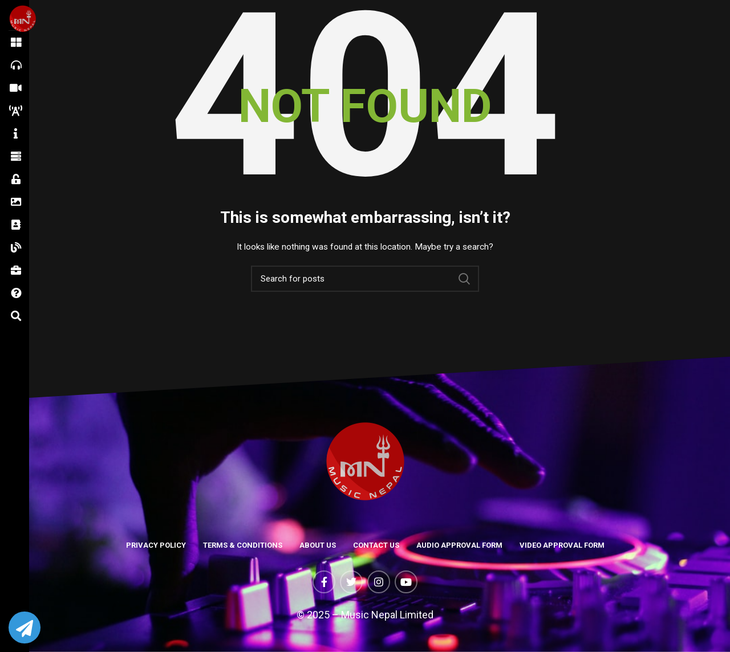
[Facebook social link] (324, 581)
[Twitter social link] (351, 581)
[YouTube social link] (406, 581)
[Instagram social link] (378, 581)
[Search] (365, 279)
